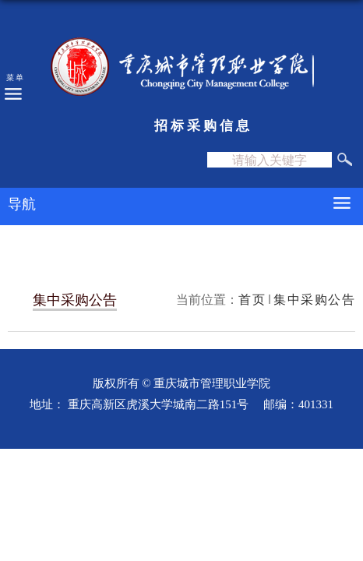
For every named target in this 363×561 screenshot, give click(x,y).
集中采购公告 (314, 299)
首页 (252, 299)
